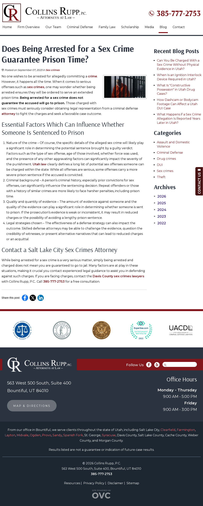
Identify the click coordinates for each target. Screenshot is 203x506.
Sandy (57, 435)
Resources (72, 483)
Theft (161, 177)
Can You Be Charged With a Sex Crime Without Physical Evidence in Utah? (178, 65)
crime (92, 76)
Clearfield (168, 430)
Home (7, 27)
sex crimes (35, 87)
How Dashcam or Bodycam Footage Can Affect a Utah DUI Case (177, 104)
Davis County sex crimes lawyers (118, 276)
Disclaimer (115, 483)
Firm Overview (29, 27)
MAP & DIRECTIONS (31, 406)
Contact (179, 27)
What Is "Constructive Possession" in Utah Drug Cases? (176, 90)
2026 (160, 196)
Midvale (22, 435)
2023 (160, 216)
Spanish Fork (73, 435)
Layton (10, 435)
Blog (163, 27)
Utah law (39, 164)
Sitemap (133, 483)
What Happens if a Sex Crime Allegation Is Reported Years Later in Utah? (179, 119)
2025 (160, 203)
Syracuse (109, 435)
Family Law (107, 27)
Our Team (53, 27)
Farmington (186, 430)
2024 (160, 210)
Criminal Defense (80, 27)
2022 (160, 223)
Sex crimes (53, 69)
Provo (46, 435)
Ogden (35, 435)
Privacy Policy (93, 483)
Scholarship (130, 27)
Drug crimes (166, 159)
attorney (8, 114)
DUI (160, 165)
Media (149, 27)
